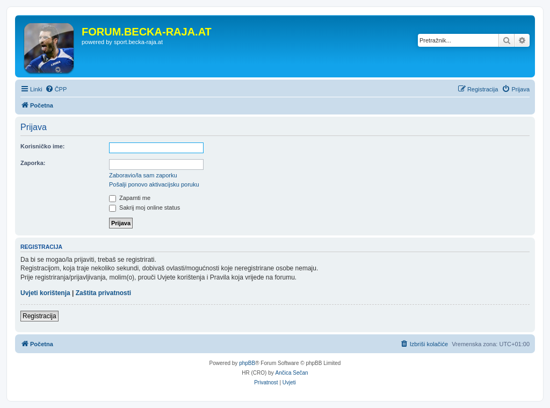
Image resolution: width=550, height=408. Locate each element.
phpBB (247, 363)
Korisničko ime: (42, 146)
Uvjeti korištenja (45, 293)
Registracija (39, 316)
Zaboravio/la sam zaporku (143, 175)
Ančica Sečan (292, 373)
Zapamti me (129, 198)
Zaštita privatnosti (103, 293)
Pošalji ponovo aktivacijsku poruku (154, 184)
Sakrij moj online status (144, 207)
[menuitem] (56, 89)
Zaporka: (32, 163)
